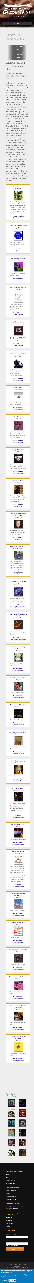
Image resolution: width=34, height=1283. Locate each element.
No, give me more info (7, 1278)
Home (7, 1174)
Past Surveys (9, 1223)
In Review (8, 1193)
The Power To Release (18, 216)
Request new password (12, 1245)
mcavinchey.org (10, 1183)
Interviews (18, 815)
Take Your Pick (18, 387)
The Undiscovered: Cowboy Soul (18, 977)
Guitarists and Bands (18, 670)
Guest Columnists (18, 278)
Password (9, 1241)
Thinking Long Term (18, 187)
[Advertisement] (17, 1079)
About (7, 1177)
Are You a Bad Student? (18, 417)
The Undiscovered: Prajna (18, 824)
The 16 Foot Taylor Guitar (18, 258)
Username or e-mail (11, 1234)
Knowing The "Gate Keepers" (18, 546)
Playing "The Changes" (18, 449)
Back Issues (9, 1220)
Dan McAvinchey (10, 1180)
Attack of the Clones (18, 322)
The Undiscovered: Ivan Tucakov (18, 732)
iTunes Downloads (11, 1190)
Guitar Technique (18, 314)
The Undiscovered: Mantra (18, 761)
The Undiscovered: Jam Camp (18, 678)
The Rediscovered (11, 1196)
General (18, 251)
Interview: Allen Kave (18, 851)
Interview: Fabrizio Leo (18, 788)
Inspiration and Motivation (18, 218)
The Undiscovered (18, 668)
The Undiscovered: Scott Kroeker (18, 949)
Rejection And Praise (18, 480)
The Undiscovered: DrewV (18, 922)
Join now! (15, 1208)
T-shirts (8, 1226)
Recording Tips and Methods (18, 606)
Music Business (18, 506)
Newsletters (18, 249)
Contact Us (9, 1217)
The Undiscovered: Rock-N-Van (18, 705)
